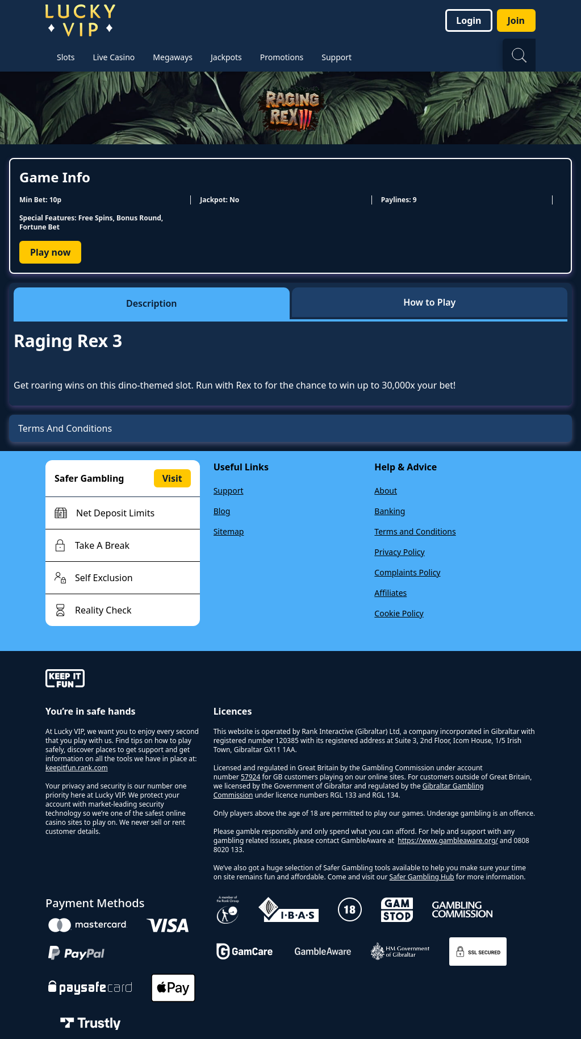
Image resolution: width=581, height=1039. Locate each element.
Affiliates (390, 592)
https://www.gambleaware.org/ (448, 840)
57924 (250, 777)
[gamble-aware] (122, 680)
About (385, 490)
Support (229, 490)
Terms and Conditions (414, 531)
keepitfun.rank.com (76, 768)
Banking (389, 511)
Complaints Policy (407, 572)
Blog (222, 511)
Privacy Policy (399, 551)
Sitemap (229, 531)
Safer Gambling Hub (422, 877)
